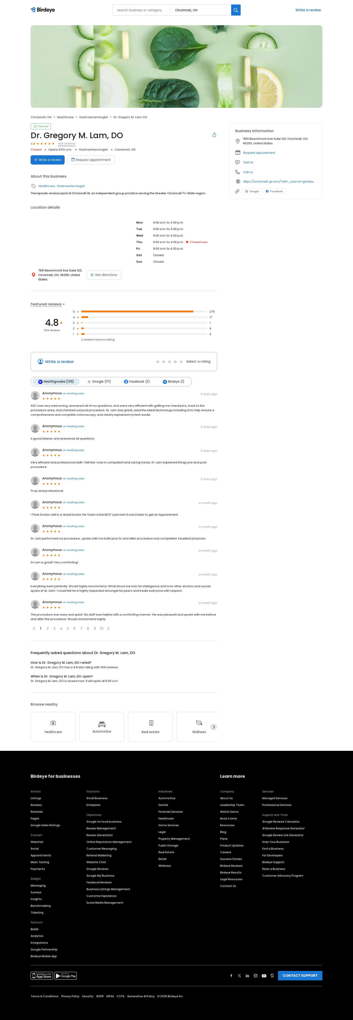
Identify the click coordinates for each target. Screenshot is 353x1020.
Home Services (168, 825)
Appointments (41, 855)
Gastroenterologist (93, 117)
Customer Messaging (101, 849)
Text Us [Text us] (248, 162)
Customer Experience (101, 896)
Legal (162, 832)
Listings (36, 798)
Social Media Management (104, 903)
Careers (225, 852)
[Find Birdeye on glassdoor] (272, 975)
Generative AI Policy (141, 996)
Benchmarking (41, 906)
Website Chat (96, 862)
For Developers (272, 855)
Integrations (39, 943)
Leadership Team (232, 805)
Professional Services (277, 805)
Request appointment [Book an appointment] (91, 160)
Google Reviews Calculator (281, 822)
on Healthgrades (73, 393)
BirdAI (34, 929)
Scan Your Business (275, 842)
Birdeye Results (231, 872)
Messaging (38, 885)
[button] (108, 628)
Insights (36, 899)
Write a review (308, 10)
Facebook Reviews (99, 882)
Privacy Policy (70, 996)
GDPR (100, 996)
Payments (38, 869)
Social (35, 849)
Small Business (96, 798)
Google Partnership (44, 949)
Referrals (37, 812)
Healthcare (65, 117)
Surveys (36, 892)
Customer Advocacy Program (282, 876)
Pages (35, 818)
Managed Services (274, 798)
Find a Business (273, 849)
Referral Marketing (98, 855)
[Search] (236, 10)
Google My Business (100, 876)
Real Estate (166, 852)
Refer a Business (273, 869)
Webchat (37, 842)
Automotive (166, 798)
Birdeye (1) (173, 381)
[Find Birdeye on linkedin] (247, 975)
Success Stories (231, 859)
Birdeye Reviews (231, 866)
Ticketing (37, 912)
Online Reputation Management (109, 842)
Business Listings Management (108, 889)
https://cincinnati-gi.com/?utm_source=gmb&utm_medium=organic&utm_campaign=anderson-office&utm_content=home (279, 181)
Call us (248, 172)
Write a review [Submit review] (47, 160)
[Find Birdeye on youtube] (264, 975)
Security (87, 996)
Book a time (228, 818)
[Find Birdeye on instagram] (255, 975)
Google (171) (99, 381)
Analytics (37, 936)
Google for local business (104, 822)
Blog (223, 832)
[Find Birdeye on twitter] (239, 975)
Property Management (174, 839)
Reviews (36, 805)
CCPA (120, 996)
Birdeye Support (273, 862)
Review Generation (99, 835)
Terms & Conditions (45, 996)
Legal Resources (231, 879)
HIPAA (110, 996)
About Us (226, 798)
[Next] (213, 727)
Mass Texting (40, 862)
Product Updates (232, 845)
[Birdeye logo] (44, 10)
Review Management (101, 828)
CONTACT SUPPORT (300, 975)
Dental (163, 805)
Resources (227, 825)
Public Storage (168, 845)
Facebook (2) (137, 381)
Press (224, 839)
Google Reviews (97, 869)
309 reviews (66, 143)
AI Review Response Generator (283, 828)
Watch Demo (229, 812)
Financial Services (170, 812)
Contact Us (228, 886)
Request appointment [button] (259, 153)
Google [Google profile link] (252, 191)
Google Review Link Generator (282, 835)
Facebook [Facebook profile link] (274, 191)
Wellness (164, 866)
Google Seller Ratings (45, 825)
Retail (162, 859)
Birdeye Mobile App (44, 956)
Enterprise (93, 805)
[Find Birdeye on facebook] (231, 975)
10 (101, 628)
